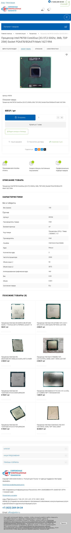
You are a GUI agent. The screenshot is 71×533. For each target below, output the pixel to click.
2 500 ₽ (17, 362)
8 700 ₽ (17, 396)
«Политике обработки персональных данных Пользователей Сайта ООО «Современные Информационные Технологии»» (30, 521)
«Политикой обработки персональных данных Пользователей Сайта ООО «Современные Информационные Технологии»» (29, 526)
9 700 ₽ (17, 430)
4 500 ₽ (53, 328)
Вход (3, 2)
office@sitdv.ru (14, 512)
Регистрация (10, 2)
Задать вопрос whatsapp (16, 131)
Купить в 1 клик (35, 125)
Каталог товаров (35, 26)
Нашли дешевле (15, 142)
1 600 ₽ (53, 396)
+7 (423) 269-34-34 (57, 2)
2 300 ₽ (53, 362)
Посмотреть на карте (10, 495)
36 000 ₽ (53, 430)
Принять (63, 523)
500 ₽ (17, 328)
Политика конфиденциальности (13, 485)
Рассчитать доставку (35, 142)
